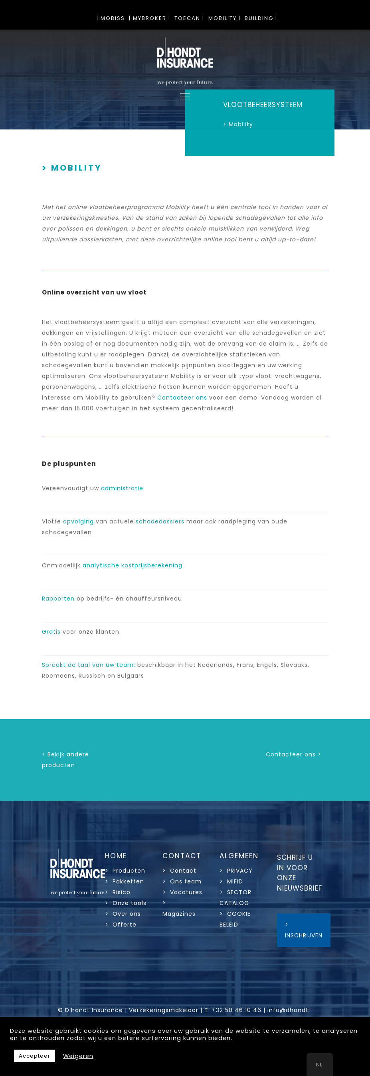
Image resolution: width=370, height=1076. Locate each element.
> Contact (180, 871)
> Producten (125, 871)
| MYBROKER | (149, 18)
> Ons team (182, 881)
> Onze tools (125, 903)
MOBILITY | (224, 18)
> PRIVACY (236, 871)
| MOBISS (111, 18)
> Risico (118, 892)
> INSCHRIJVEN (304, 930)
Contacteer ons (182, 398)
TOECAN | (189, 18)
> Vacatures (182, 892)
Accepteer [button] (34, 1056)
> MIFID (231, 881)
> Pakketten (124, 881)
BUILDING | (261, 18)
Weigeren (78, 1056)
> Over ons (123, 914)
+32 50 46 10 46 (236, 1010)
